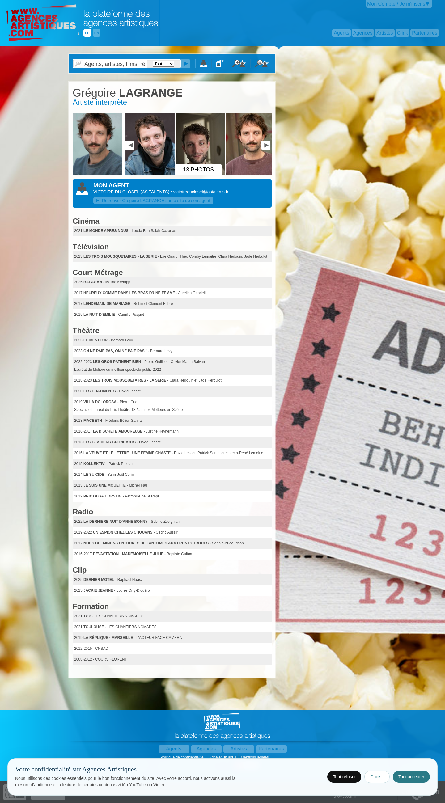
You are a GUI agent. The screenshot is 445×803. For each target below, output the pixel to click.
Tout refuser (344, 776)
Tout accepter (411, 776)
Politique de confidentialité (182, 757)
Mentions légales (255, 757)
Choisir (377, 776)
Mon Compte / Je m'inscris (396, 3)
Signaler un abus (222, 757)
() (155, 191)
